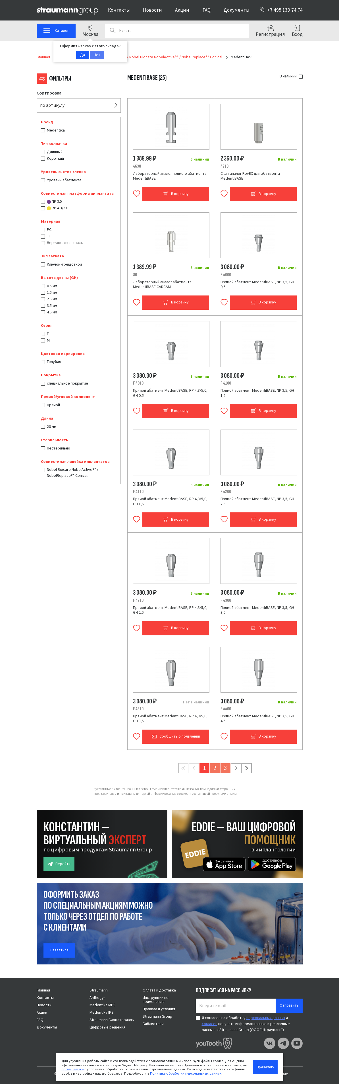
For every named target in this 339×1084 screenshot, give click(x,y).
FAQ (207, 10)
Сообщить (175, 737)
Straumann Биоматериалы (112, 1020)
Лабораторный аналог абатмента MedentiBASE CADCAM (162, 284)
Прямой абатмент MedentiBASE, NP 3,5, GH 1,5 (257, 393)
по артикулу (52, 105)
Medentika (56, 130)
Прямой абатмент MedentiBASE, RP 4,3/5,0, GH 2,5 (170, 610)
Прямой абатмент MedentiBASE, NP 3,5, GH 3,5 (257, 610)
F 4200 (226, 491)
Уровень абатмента (64, 180)
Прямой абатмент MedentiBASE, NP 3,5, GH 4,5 (257, 718)
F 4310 (138, 709)
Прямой (53, 405)
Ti (48, 236)
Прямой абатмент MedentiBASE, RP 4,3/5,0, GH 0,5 (170, 393)
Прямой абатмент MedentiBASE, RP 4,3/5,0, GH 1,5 (170, 501)
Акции (182, 10)
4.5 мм (52, 312)
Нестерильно (58, 448)
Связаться (59, 950)
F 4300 (226, 600)
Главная (43, 990)
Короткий (55, 158)
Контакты (119, 10)
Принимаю (265, 1066)
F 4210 (138, 600)
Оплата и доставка (159, 990)
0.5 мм (52, 286)
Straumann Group (157, 1016)
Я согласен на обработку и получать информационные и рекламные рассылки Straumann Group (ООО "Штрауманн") (246, 1024)
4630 (137, 166)
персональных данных (265, 1018)
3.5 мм (52, 306)
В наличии (288, 76)
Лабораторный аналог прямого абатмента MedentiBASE (170, 176)
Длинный (55, 152)
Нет (97, 55)
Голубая (54, 362)
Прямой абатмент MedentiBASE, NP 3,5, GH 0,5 (257, 284)
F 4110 (138, 491)
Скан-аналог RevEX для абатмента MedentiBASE (250, 176)
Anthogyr (97, 998)
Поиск (112, 30)
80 (135, 275)
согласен (209, 1024)
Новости (152, 10)
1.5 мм (52, 292)
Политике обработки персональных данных (185, 1073)
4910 (224, 166)
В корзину (176, 194)
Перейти (58, 864)
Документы (236, 10)
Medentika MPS (103, 1005)
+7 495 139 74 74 (281, 10)
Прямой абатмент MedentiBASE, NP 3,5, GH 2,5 (257, 501)
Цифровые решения (107, 1027)
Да (82, 55)
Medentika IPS (102, 1012)
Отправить (289, 1005)
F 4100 (226, 383)
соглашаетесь (73, 1069)
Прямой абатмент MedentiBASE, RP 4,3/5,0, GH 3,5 (170, 718)
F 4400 (226, 709)
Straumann (99, 990)
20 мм (51, 427)
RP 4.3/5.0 (57, 208)
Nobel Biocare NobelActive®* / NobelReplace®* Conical (72, 473)
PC (49, 230)
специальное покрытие (67, 383)
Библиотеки (153, 1024)
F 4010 (138, 383)
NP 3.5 (54, 201)
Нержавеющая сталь (65, 243)
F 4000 (226, 275)
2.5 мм (52, 299)
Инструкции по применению (156, 1000)
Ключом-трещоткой (64, 264)
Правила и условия (159, 1009)
